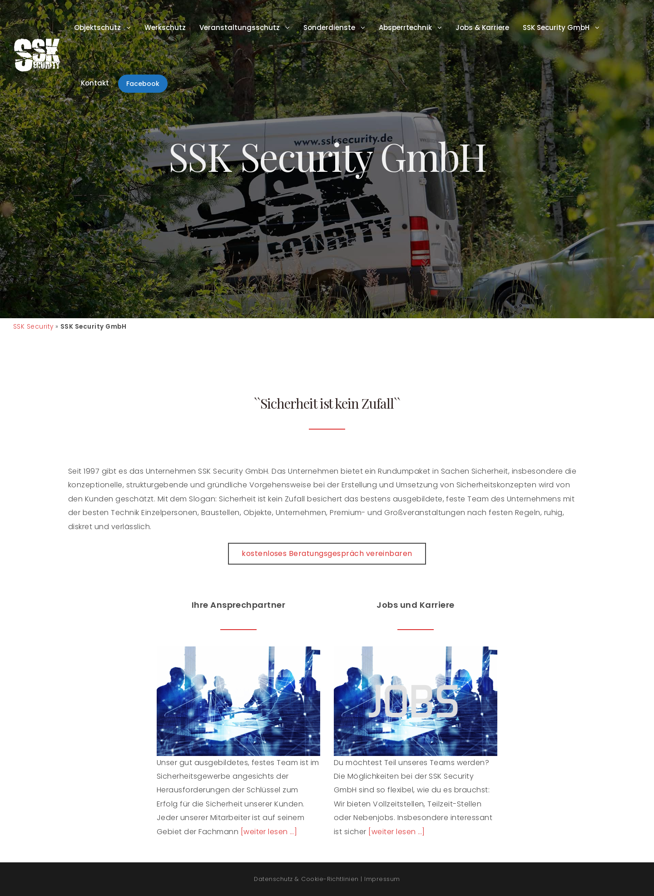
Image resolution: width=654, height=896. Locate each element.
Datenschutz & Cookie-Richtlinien (306, 879)
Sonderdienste (329, 27)
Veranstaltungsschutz (239, 27)
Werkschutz (165, 27)
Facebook (142, 83)
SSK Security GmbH (556, 27)
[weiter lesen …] (269, 831)
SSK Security (33, 326)
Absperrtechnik (405, 27)
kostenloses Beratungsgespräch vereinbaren (327, 553)
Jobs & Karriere (482, 27)
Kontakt (95, 83)
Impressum (382, 879)
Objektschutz (97, 27)
